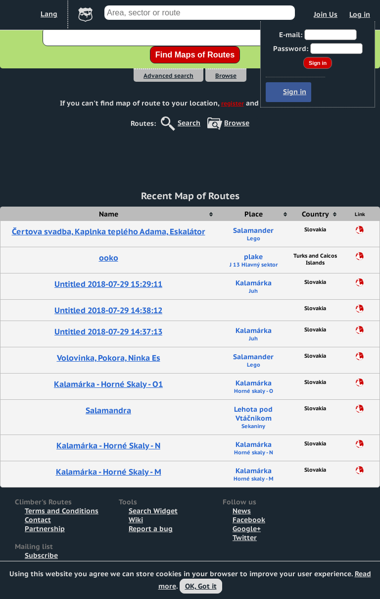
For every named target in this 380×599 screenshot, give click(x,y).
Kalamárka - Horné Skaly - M (108, 471)
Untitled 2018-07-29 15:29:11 (108, 283)
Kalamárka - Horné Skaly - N (108, 445)
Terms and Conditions (61, 510)
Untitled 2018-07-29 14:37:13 (108, 331)
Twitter (245, 537)
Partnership (45, 528)
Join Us (325, 14)
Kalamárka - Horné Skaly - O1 (108, 384)
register (232, 103)
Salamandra (108, 410)
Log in (359, 14)
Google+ (247, 528)
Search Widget (153, 510)
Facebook (249, 519)
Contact (38, 519)
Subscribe (41, 555)
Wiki (136, 519)
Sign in (294, 91)
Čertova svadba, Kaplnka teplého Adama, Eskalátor (108, 231)
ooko (108, 257)
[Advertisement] (190, 155)
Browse (226, 75)
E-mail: (290, 34)
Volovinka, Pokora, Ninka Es (108, 357)
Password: (290, 48)
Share (360, 230)
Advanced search (168, 75)
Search (189, 122)
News (242, 510)
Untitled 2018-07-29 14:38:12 (108, 310)
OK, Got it (201, 586)
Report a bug (151, 528)
